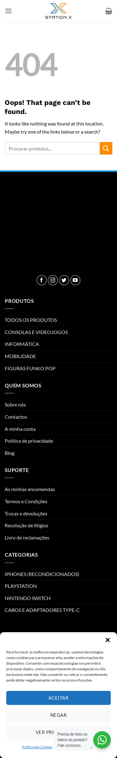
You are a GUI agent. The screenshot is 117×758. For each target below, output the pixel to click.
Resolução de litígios (26, 525)
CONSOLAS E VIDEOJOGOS (36, 332)
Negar (58, 715)
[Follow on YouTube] (75, 280)
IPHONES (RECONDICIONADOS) (42, 574)
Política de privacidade (29, 441)
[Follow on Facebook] (42, 280)
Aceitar (58, 698)
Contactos (16, 417)
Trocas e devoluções (26, 513)
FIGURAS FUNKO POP (30, 368)
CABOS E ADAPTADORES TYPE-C (42, 610)
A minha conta (20, 429)
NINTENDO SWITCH (28, 598)
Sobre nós (15, 404)
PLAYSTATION (21, 586)
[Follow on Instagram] (53, 280)
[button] (108, 640)
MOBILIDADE (20, 356)
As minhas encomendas (30, 489)
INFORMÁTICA (22, 344)
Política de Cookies (37, 747)
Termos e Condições (26, 501)
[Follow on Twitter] (64, 280)
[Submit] (106, 148)
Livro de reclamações (27, 537)
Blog (9, 453)
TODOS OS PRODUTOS (31, 320)
